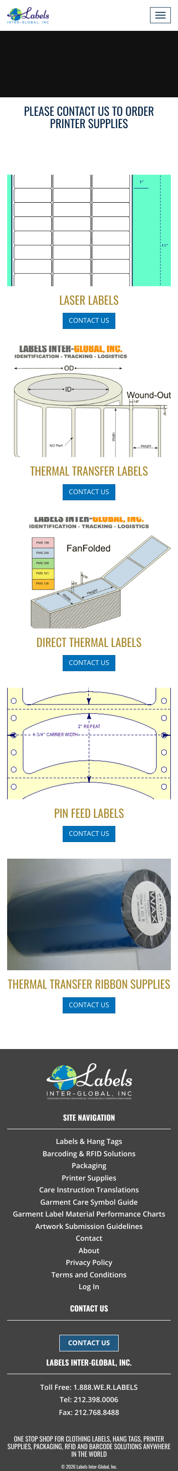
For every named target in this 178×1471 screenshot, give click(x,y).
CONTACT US (89, 1343)
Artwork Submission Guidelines (88, 1226)
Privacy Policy (89, 1262)
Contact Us (89, 320)
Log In (89, 1287)
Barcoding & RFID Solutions (88, 1154)
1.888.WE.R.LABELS (106, 1387)
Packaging (89, 1166)
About (89, 1251)
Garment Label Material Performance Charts (89, 1214)
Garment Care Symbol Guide (89, 1202)
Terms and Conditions (88, 1275)
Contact (88, 1238)
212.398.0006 (96, 1400)
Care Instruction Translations (89, 1190)
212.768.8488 (97, 1412)
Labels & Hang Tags (89, 1141)
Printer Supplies (89, 1178)
